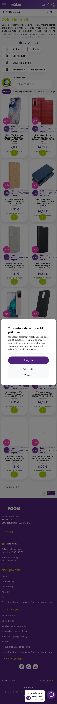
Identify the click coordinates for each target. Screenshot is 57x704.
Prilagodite (28, 369)
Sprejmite (29, 360)
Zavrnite (28, 375)
